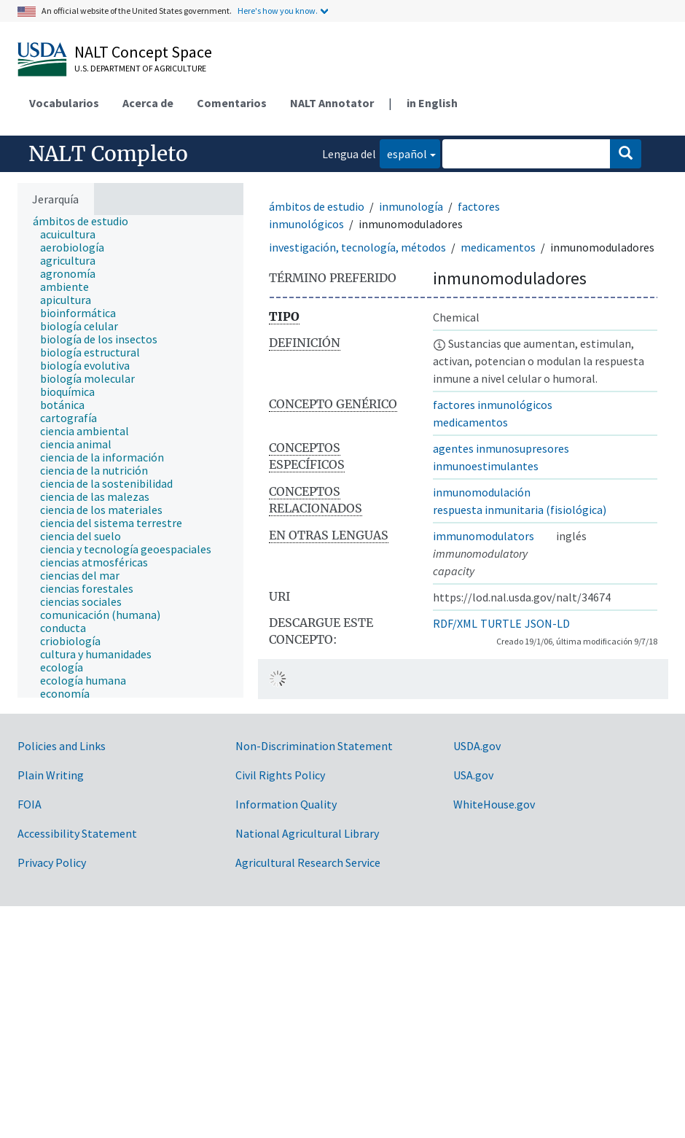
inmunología (411, 206)
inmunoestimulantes (486, 466)
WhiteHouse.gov (494, 804)
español (403, 152)
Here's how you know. (278, 10)
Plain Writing (50, 775)
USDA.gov (477, 745)
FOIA (29, 804)
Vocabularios (64, 103)
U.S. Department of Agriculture (140, 68)
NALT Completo (108, 154)
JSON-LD (547, 623)
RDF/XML (455, 623)
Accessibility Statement (77, 833)
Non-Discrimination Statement (314, 745)
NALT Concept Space (143, 52)
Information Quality (286, 804)
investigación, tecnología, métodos (357, 247)
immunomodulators (483, 536)
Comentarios (232, 103)
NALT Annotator (332, 103)
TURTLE (501, 623)
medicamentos (498, 247)
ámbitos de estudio (316, 206)
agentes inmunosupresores (501, 448)
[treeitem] (86, 220)
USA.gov (473, 775)
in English (432, 103)
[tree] (130, 456)
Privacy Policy (51, 862)
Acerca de (147, 103)
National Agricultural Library (307, 833)
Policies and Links (61, 745)
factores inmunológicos (492, 404)
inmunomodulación (482, 492)
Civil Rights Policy (280, 775)
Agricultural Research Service (307, 862)
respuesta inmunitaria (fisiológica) (519, 509)
